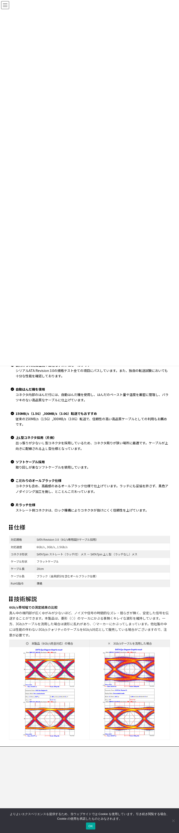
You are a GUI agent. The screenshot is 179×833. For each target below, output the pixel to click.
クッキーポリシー (88, 751)
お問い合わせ (22, 751)
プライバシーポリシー (54, 751)
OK (90, 826)
